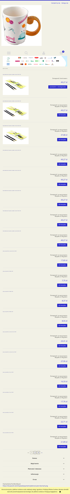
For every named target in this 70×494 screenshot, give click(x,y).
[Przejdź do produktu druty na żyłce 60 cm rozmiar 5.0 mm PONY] (16, 335)
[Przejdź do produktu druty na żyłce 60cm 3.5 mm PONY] (16, 395)
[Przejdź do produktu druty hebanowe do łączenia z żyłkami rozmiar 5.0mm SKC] (16, 153)
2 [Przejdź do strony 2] (35, 452)
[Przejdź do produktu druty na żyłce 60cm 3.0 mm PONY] (16, 375)
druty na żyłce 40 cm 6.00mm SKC (8, 311)
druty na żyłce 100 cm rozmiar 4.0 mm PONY (10, 251)
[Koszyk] (61, 53)
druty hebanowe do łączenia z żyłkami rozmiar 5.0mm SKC (12, 150)
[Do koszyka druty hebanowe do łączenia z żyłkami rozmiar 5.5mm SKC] (62, 184)
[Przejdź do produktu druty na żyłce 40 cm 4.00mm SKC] (16, 274)
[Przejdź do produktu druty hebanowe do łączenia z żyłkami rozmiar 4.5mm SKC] (16, 136)
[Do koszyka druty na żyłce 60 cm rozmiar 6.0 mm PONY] (62, 366)
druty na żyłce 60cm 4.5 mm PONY (8, 412)
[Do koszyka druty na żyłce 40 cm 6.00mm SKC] (62, 325)
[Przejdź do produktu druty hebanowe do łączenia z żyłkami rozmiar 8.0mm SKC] (16, 234)
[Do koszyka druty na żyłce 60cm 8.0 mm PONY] (62, 446)
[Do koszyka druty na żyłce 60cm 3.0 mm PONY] (62, 386)
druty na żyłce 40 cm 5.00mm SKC (8, 291)
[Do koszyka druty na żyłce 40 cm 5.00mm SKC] (62, 305)
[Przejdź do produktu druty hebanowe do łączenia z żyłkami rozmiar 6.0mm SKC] (16, 194)
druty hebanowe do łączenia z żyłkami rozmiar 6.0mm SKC (12, 190)
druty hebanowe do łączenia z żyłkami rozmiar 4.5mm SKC (12, 125)
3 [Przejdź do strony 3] (38, 452)
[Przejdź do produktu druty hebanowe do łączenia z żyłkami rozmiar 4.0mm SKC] (16, 111)
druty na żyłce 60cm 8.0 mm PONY (8, 432)
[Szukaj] (26, 53)
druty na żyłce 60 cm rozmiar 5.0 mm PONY (9, 331)
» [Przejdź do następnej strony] (41, 452)
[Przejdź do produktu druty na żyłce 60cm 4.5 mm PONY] (16, 416)
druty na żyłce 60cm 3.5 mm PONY (8, 392)
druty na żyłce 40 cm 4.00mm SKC (8, 271)
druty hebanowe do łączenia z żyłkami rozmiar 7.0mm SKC (12, 210)
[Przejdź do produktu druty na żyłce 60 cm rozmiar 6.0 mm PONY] (16, 355)
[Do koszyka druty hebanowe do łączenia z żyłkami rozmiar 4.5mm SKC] (62, 139)
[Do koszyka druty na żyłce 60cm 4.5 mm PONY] (62, 426)
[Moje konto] (43, 53)
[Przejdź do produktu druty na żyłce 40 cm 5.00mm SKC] (16, 295)
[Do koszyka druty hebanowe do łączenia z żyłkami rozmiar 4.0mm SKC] (62, 115)
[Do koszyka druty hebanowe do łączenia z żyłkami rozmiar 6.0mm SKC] (62, 204)
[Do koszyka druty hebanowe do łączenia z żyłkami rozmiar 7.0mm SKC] (62, 224)
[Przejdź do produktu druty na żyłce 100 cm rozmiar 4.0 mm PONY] (16, 254)
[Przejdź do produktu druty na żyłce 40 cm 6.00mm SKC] (16, 315)
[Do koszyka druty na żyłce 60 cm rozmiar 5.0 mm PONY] (62, 345)
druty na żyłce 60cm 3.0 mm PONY (8, 372)
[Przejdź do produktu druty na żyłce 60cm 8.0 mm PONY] (16, 436)
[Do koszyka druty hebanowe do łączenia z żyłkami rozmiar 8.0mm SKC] (62, 245)
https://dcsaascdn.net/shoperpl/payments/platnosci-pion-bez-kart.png (25, 486)
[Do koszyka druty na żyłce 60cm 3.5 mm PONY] (62, 406)
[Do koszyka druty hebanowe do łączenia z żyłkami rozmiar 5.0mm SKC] (62, 164)
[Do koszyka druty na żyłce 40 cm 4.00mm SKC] (62, 285)
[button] (8, 53)
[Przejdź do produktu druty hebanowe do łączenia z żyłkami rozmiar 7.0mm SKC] (16, 214)
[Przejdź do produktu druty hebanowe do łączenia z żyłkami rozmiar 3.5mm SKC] (16, 85)
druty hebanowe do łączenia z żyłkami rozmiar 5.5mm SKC (12, 170)
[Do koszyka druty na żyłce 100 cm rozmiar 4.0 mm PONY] (62, 265)
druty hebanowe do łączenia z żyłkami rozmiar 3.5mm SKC (12, 74)
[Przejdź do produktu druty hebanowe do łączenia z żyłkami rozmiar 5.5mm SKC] (16, 174)
